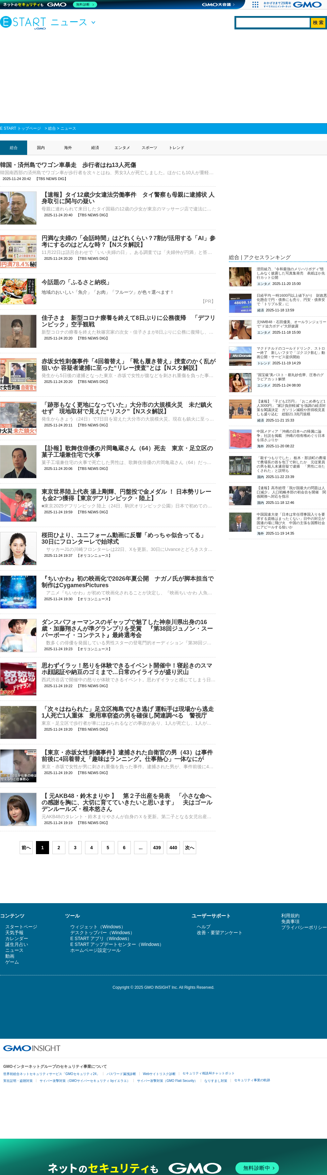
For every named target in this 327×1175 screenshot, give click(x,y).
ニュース (68, 128)
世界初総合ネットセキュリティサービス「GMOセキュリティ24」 (51, 1074)
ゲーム (12, 962)
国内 (41, 147)
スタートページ (21, 926)
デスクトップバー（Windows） (102, 932)
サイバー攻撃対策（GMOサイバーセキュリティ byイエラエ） (85, 1081)
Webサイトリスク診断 (159, 1074)
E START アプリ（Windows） (101, 938)
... (141, 847)
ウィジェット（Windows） (98, 926)
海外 (68, 147)
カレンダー (16, 938)
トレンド (176, 147)
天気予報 (14, 932)
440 (173, 847)
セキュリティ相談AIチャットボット (208, 1073)
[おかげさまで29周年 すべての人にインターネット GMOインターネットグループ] (293, 4)
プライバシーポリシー (304, 927)
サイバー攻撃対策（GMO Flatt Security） (167, 1081)
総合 (52, 128)
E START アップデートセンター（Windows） (117, 944)
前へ (26, 847)
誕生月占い (16, 944)
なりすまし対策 (215, 1081)
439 (157, 847)
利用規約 (290, 915)
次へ (189, 847)
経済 (95, 147)
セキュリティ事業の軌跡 (252, 1080)
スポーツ (149, 147)
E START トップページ (20, 128)
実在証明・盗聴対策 (18, 1081)
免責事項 (290, 921)
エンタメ (122, 147)
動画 (9, 956)
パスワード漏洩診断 (121, 1074)
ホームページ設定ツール (95, 950)
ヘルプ (204, 926)
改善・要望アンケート (220, 932)
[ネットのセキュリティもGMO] (50, 4)
